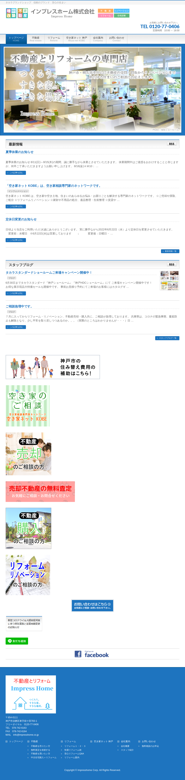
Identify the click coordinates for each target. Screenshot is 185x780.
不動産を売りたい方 (40, 746)
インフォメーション (18, 191)
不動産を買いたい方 (40, 753)
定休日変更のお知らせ (21, 219)
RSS (171, 144)
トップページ (16, 741)
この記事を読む (16, 173)
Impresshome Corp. (88, 770)
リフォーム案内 (71, 757)
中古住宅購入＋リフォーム (44, 757)
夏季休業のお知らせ (19, 152)
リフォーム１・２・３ (75, 746)
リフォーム (70, 741)
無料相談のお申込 (150, 746)
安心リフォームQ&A (74, 753)
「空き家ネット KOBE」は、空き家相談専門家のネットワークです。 (54, 185)
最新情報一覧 (170, 251)
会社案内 (125, 741)
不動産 (34, 741)
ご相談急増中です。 (19, 306)
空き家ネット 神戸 (103, 741)
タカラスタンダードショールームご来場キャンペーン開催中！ (49, 272)
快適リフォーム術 (72, 750)
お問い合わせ (149, 741)
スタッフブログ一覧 (167, 338)
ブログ (12, 278)
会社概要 (125, 746)
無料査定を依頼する (40, 750)
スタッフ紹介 (127, 750)
